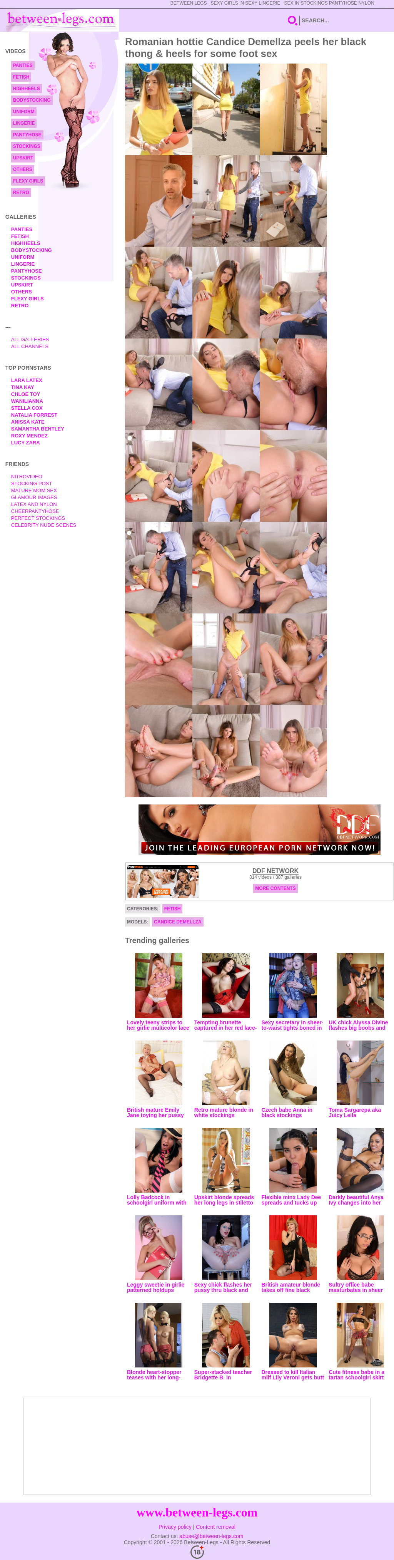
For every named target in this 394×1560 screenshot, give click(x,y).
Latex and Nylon (34, 504)
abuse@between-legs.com (211, 1536)
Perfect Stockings (38, 518)
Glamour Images (34, 497)
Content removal (215, 1527)
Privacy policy (175, 1527)
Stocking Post (31, 483)
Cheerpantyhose (35, 511)
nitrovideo (26, 476)
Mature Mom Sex (34, 490)
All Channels (29, 346)
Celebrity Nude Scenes (44, 525)
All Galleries (30, 339)
